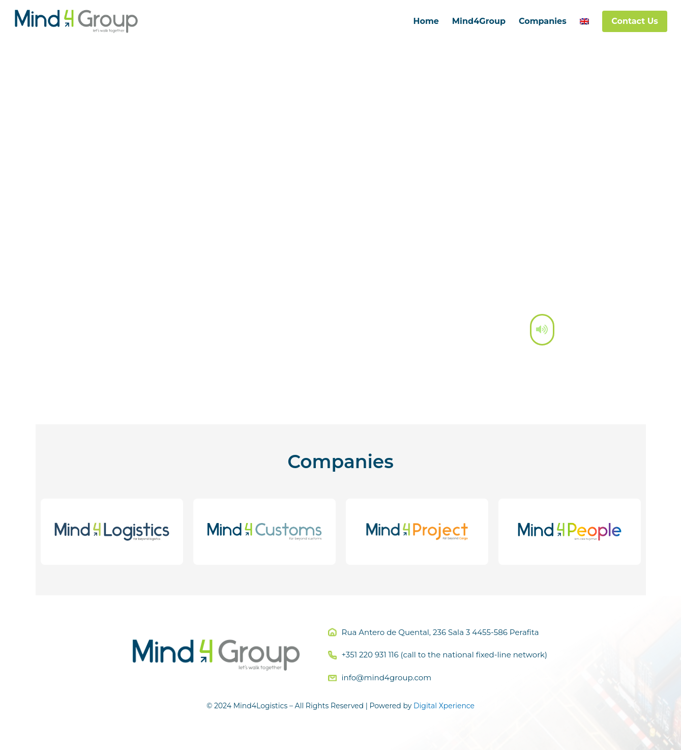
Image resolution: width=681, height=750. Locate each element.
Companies (543, 21)
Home (425, 21)
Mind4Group (479, 21)
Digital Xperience (444, 705)
